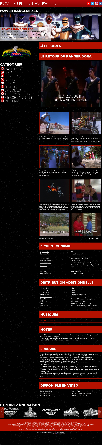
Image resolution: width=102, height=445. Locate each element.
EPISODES (52, 46)
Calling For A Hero (47, 320)
